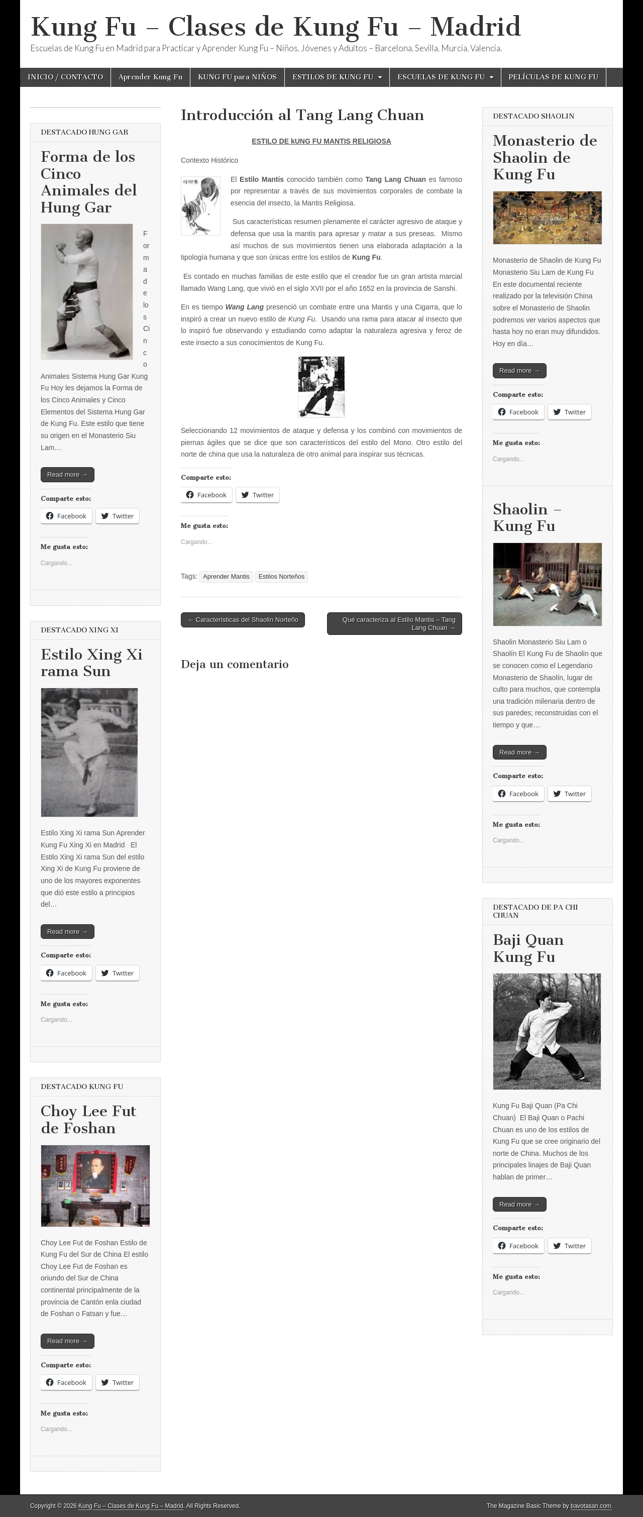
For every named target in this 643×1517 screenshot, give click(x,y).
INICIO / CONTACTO (65, 77)
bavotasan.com (591, 1505)
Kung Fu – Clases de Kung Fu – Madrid (275, 27)
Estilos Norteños (282, 576)
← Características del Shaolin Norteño (242, 619)
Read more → (67, 474)
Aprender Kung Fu (150, 77)
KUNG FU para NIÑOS (237, 77)
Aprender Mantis (226, 576)
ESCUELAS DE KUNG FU (441, 77)
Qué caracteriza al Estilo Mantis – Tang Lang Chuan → (399, 623)
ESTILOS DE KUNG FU (332, 77)
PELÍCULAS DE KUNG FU (553, 77)
